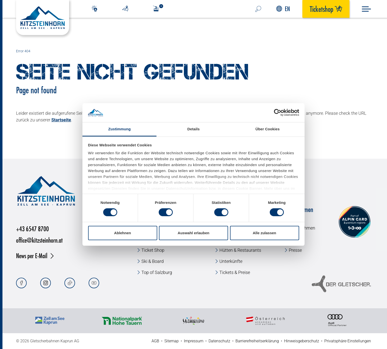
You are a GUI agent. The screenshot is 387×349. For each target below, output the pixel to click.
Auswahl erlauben (193, 233)
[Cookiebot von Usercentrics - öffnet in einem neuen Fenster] (277, 112)
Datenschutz (219, 341)
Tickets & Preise (234, 272)
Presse (295, 250)
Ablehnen (122, 233)
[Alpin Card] (354, 222)
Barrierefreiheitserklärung (257, 341)
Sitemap (171, 341)
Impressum (193, 341)
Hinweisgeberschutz (301, 341)
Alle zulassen (264, 233)
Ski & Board (152, 261)
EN (283, 8)
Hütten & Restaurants (240, 250)
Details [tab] (193, 129)
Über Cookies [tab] (267, 129)
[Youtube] (94, 283)
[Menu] (366, 9)
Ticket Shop (152, 250)
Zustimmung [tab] (119, 129)
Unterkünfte (230, 261)
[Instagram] (45, 283)
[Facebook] (21, 283)
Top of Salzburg (156, 272)
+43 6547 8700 (32, 229)
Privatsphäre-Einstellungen (347, 341)
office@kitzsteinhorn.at (39, 240)
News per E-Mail (31, 255)
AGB (155, 341)
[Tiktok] (69, 283)
